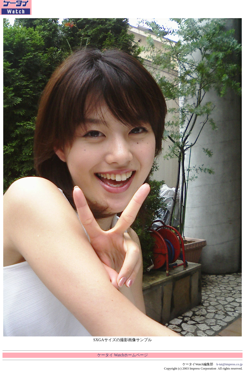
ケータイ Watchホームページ (122, 355)
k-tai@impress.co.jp (229, 364)
